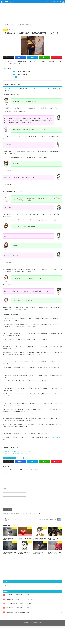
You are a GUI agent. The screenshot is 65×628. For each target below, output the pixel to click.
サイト (4, 502)
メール (5, 495)
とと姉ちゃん (53, 1)
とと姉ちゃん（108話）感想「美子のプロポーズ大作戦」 (17, 451)
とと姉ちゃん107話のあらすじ (21, 71)
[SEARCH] (63, 1)
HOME (3, 24)
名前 (4, 488)
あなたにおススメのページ (22, 76)
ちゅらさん (59, 1)
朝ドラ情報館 (7, 1)
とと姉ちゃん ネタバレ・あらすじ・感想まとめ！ (15, 453)
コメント (5, 473)
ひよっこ (48, 1)
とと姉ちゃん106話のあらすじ (10, 88)
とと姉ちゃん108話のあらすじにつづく (20, 309)
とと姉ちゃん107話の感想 (20, 74)
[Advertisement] (32, 14)
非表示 (10, 68)
